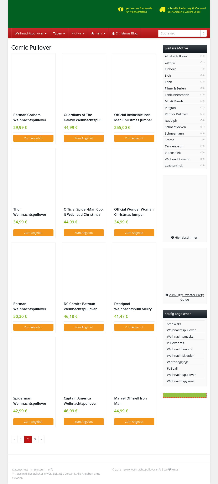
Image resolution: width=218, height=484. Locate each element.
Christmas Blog (124, 33)
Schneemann (174, 133)
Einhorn (170, 69)
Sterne (170, 140)
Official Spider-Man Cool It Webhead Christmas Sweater (84, 212)
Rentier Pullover (176, 114)
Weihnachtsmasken (181, 336)
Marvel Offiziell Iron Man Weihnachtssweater (130, 401)
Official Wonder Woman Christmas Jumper (134, 212)
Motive (78, 33)
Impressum (38, 469)
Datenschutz (20, 469)
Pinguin (170, 107)
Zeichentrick (174, 165)
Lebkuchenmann (177, 95)
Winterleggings (178, 362)
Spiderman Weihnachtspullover (29, 401)
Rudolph (171, 120)
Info (50, 469)
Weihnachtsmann (177, 159)
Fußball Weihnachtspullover (181, 371)
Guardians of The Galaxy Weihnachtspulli (83, 117)
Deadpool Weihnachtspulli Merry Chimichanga (133, 306)
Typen (59, 33)
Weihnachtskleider (180, 355)
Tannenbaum (174, 146)
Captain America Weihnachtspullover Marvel (80, 401)
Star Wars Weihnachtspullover (181, 327)
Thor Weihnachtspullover (29, 212)
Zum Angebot (33, 138)
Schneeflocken (175, 127)
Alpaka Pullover (176, 56)
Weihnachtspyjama (181, 381)
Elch (168, 75)
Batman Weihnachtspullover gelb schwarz (29, 306)
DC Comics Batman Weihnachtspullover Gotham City (80, 306)
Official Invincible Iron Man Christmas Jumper (133, 117)
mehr (98, 33)
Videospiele (173, 153)
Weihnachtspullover (31, 33)
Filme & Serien (175, 88)
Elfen (168, 82)
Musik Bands (174, 101)
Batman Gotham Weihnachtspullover (29, 117)
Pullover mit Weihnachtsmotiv (179, 346)
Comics (170, 62)
